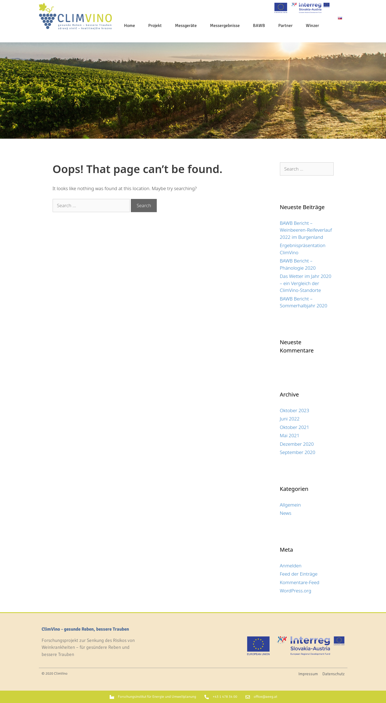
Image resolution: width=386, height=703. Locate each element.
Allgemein (290, 505)
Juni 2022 (290, 418)
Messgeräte (186, 25)
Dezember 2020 (297, 444)
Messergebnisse (225, 25)
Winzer (312, 25)
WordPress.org (295, 590)
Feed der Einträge (299, 574)
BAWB (259, 25)
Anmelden (291, 565)
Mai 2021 (289, 435)
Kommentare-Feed (300, 582)
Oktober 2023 (294, 410)
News (285, 513)
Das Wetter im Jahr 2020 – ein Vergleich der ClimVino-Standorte (305, 283)
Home (129, 25)
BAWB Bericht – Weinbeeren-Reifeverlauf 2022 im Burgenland (306, 230)
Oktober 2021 (294, 427)
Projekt (155, 25)
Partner (285, 25)
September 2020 (297, 452)
